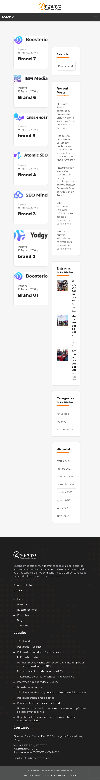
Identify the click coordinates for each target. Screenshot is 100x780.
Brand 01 (28, 295)
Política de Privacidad (29, 646)
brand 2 (26, 256)
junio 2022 (63, 516)
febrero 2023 (64, 468)
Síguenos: (19, 585)
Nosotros (22, 604)
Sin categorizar (65, 429)
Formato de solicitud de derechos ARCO (40, 671)
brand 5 (26, 135)
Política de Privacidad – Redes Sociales (39, 652)
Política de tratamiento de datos (35, 697)
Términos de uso (26, 641)
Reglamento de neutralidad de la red (38, 703)
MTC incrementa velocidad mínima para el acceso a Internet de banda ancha (65, 213)
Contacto (22, 625)
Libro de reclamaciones (30, 687)
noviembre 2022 (66, 484)
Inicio (20, 599)
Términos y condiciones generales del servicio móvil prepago (51, 692)
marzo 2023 (63, 461)
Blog (19, 620)
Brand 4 (27, 174)
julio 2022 (62, 508)
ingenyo (22, 49)
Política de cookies (27, 657)
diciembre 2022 (65, 476)
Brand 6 (27, 97)
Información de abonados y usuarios (37, 682)
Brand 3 (27, 213)
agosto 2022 (64, 500)
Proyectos (23, 615)
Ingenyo (61, 421)
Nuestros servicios (27, 609)
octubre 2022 (64, 492)
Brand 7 (27, 58)
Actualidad (63, 414)
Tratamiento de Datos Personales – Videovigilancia (45, 676)
